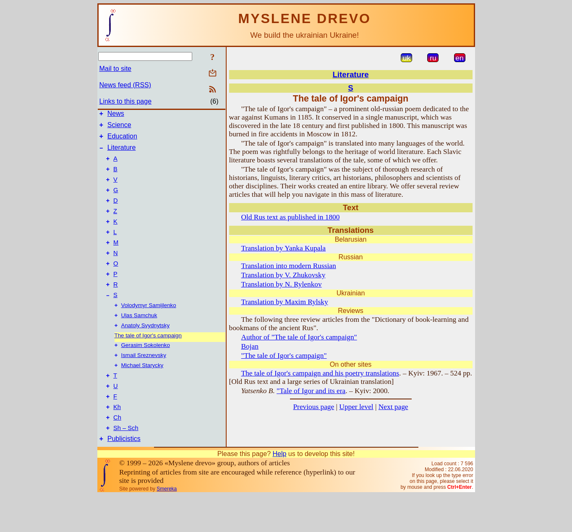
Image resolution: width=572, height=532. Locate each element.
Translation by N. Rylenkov (281, 284)
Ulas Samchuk (139, 339)
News (115, 114)
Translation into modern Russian (288, 266)
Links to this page (125, 101)
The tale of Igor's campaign (148, 360)
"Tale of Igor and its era (311, 391)
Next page (393, 407)
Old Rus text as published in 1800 (290, 217)
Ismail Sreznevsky (143, 382)
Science (119, 127)
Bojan (250, 346)
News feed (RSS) (125, 85)
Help (279, 490)
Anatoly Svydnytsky (145, 350)
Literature (121, 152)
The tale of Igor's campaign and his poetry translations (320, 373)
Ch (117, 451)
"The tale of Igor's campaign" (284, 356)
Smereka (167, 525)
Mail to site (115, 68)
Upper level (356, 407)
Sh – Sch (125, 463)
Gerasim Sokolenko (145, 371)
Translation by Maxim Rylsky (284, 302)
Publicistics (124, 475)
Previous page (313, 407)
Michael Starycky (142, 393)
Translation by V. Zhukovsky (283, 275)
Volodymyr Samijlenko (148, 329)
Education (122, 139)
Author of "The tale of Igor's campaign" (299, 337)
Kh (117, 439)
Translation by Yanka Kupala (283, 248)
